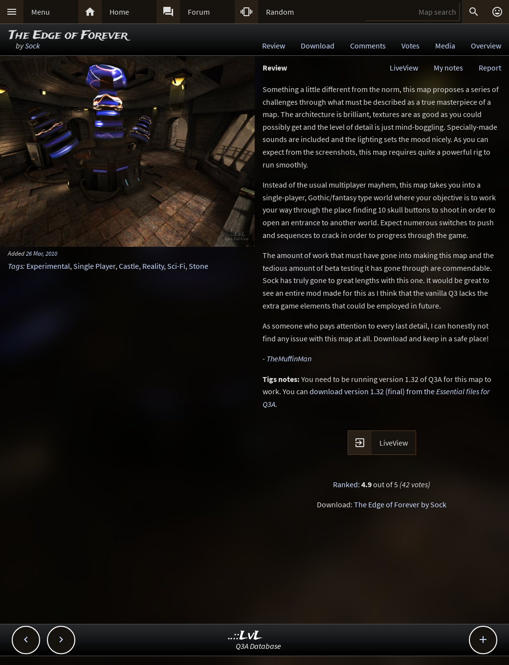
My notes (448, 67)
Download (317, 45)
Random (280, 12)
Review (273, 45)
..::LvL (245, 635)
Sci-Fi (176, 266)
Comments (368, 45)
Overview (486, 45)
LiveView (404, 67)
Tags (15, 266)
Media (445, 45)
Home (119, 12)
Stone (198, 266)
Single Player (94, 266)
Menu (40, 12)
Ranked (345, 484)
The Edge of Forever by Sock (400, 504)
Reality (153, 266)
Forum (199, 12)
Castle (129, 266)
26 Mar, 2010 (41, 253)
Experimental (48, 266)
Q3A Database (258, 646)
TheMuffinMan (288, 358)
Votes (410, 45)
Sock (32, 45)
